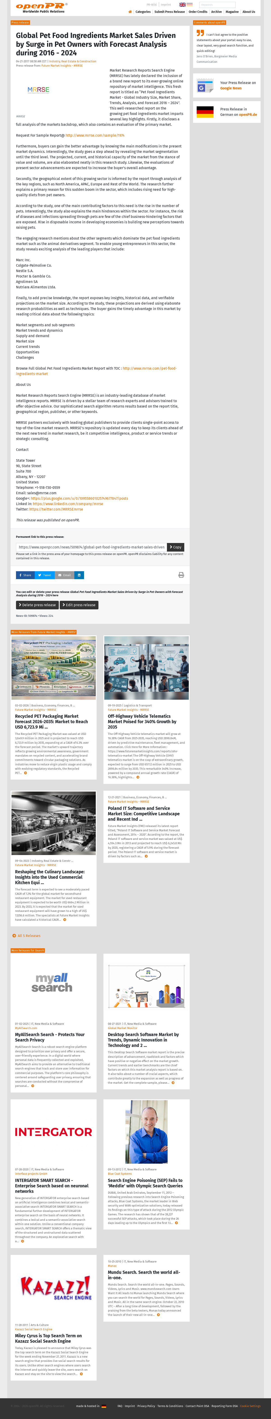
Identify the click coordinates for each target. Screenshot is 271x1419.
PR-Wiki (152, 4)
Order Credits (198, 12)
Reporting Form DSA (225, 1406)
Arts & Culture (40, 1325)
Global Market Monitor (122, 1028)
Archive (216, 12)
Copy (175, 547)
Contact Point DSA (197, 1406)
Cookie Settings (250, 1406)
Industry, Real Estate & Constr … (52, 860)
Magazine (232, 12)
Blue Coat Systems (120, 1173)
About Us (249, 12)
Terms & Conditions (170, 1406)
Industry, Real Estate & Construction (72, 61)
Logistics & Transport (138, 705)
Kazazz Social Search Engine (33, 1329)
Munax (112, 1266)
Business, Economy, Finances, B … (53, 705)
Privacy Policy (146, 1406)
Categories (143, 12)
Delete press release (37, 605)
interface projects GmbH (31, 1173)
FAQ (120, 1406)
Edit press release (79, 605)
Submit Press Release (170, 12)
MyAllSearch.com (26, 1028)
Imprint (166, 4)
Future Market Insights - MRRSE (62, 65)
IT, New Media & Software (47, 1023)
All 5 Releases (25, 936)
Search (245, 5)
